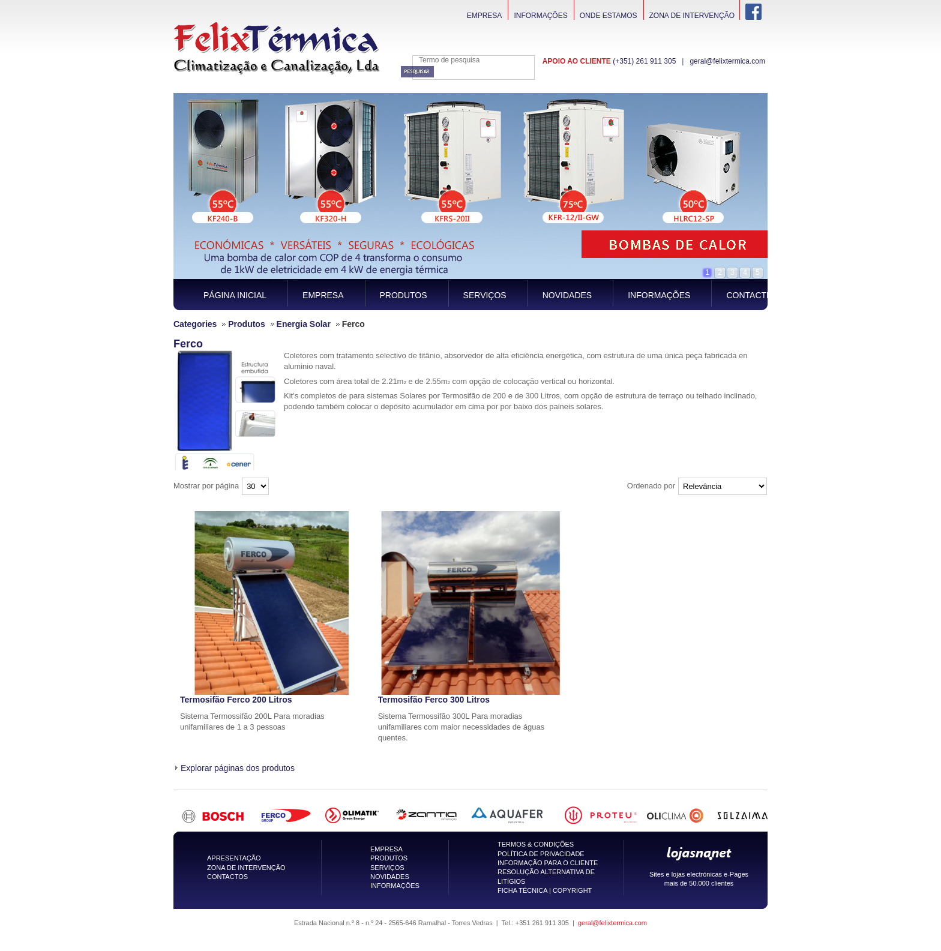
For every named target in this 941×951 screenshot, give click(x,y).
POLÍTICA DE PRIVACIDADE (541, 853)
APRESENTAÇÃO (234, 858)
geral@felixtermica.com (727, 61)
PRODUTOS (388, 858)
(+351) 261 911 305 (644, 61)
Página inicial (234, 295)
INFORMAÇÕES (394, 885)
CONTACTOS (227, 876)
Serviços (485, 295)
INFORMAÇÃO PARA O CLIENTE (548, 862)
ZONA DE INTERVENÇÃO (246, 867)
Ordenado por (651, 485)
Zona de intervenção (692, 15)
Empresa (484, 15)
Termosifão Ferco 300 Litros (434, 699)
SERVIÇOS (387, 867)
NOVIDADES (389, 876)
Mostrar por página (206, 485)
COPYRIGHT (572, 890)
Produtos (403, 295)
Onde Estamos (608, 15)
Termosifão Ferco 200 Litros (236, 699)
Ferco (188, 344)
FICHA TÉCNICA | (525, 890)
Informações (540, 15)
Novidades (567, 295)
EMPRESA (386, 849)
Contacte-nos (759, 295)
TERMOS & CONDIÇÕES (536, 844)
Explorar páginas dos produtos (238, 768)
